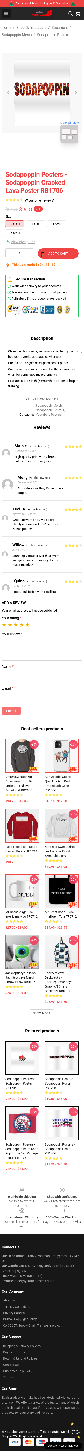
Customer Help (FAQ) (17, 1371)
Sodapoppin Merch (17, 35)
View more (42, 1013)
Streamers (60, 27)
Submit (11, 711)
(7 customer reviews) (39, 200)
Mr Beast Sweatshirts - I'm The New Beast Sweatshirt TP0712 (60, 851)
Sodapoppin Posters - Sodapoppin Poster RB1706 (20, 1083)
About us (9, 1300)
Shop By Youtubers (31, 27)
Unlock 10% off (76, 1432)
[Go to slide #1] (30, 156)
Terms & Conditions (16, 1306)
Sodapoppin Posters (53, 35)
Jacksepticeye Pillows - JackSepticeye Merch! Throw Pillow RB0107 (21, 977)
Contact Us (11, 1365)
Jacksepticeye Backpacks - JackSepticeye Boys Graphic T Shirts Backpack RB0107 (58, 982)
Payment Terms (14, 1352)
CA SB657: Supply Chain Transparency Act (32, 1325)
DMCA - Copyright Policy (20, 1319)
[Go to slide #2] (54, 156)
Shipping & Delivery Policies (22, 1346)
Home (6, 27)
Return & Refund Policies (20, 1358)
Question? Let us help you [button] (63, 1445)
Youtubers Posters (49, 414)
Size (8, 216)
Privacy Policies (14, 1313)
